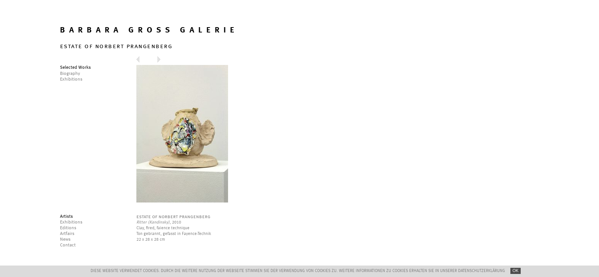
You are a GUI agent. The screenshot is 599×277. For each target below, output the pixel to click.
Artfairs (67, 234)
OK (516, 270)
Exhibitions (71, 222)
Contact (68, 245)
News (65, 239)
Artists (66, 216)
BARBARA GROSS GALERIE (149, 30)
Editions (68, 228)
